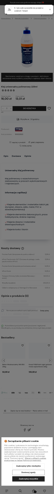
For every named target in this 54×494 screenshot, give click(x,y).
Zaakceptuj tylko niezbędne (28, 466)
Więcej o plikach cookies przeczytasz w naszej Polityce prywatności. (25, 459)
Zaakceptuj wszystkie (28, 479)
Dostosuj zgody (28, 472)
